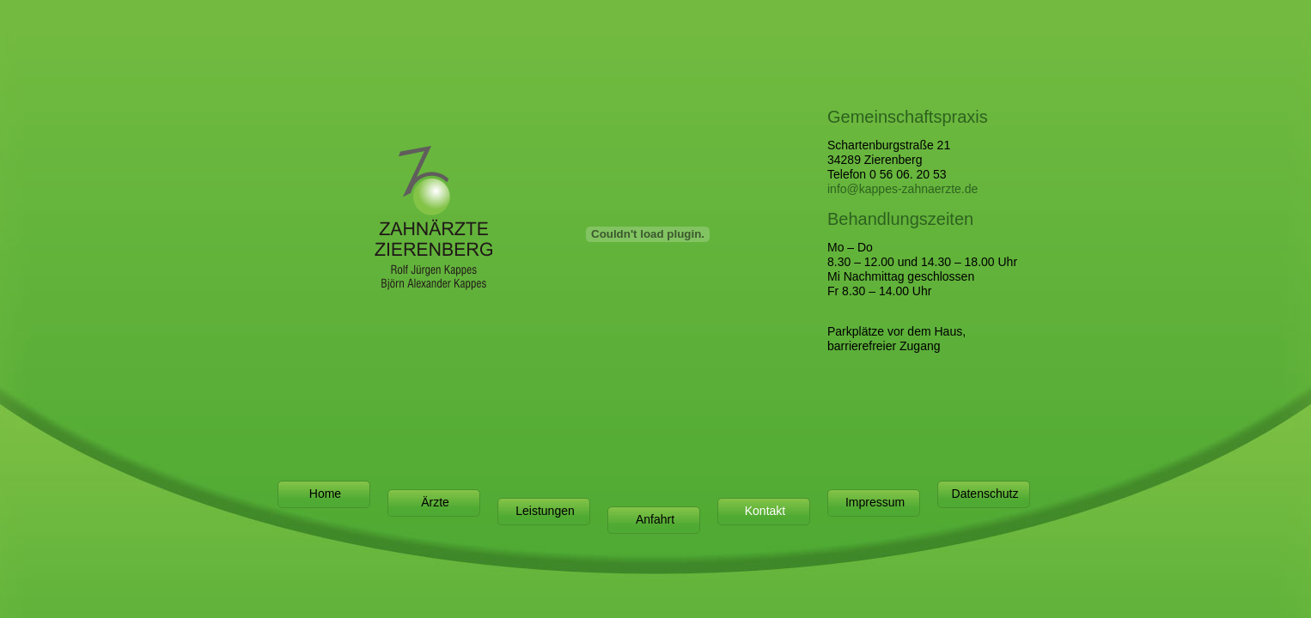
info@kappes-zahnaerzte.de (902, 189)
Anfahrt (655, 519)
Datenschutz (985, 493)
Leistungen (545, 511)
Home (325, 493)
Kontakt (765, 511)
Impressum (875, 502)
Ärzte (435, 502)
